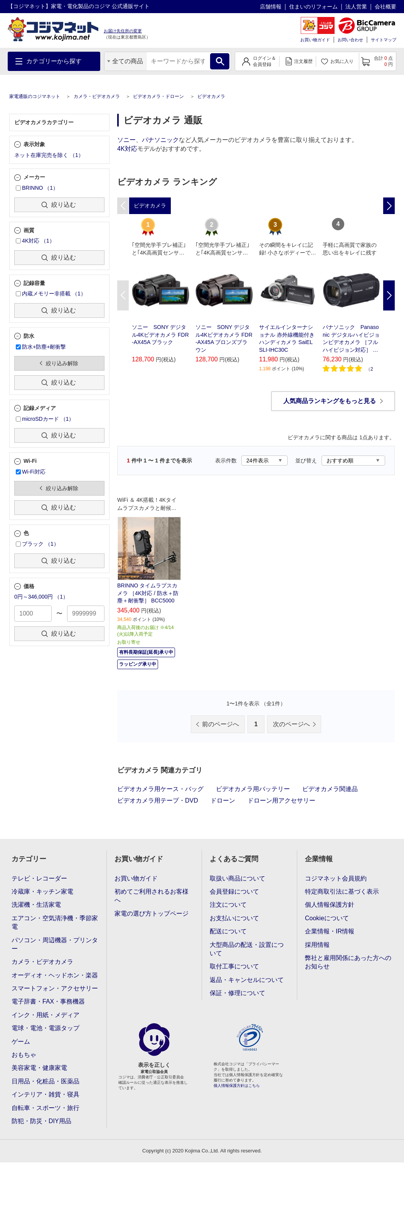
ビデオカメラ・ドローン (158, 96)
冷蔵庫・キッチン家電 (42, 891)
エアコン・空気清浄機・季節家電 (55, 922)
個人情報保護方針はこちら (237, 1085)
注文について (228, 904)
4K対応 (127, 148)
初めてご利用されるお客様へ (151, 895)
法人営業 (356, 6)
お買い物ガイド (315, 39)
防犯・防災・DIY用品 (41, 1121)
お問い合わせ (350, 39)
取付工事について (234, 966)
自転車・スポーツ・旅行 (45, 1108)
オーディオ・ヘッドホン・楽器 (55, 975)
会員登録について (234, 891)
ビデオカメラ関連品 (330, 789)
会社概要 (385, 6)
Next (389, 295)
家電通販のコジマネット (34, 96)
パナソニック (160, 140)
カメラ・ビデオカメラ (97, 96)
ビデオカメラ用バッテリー (253, 789)
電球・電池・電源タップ (45, 1028)
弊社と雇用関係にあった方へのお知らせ (348, 962)
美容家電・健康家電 (39, 1067)
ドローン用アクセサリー (281, 800)
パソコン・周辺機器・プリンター (55, 944)
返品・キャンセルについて (247, 980)
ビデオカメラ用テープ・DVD (157, 800)
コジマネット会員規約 (336, 878)
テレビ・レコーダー (39, 878)
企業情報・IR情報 (329, 931)
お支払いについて (234, 918)
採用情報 (317, 944)
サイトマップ (383, 39)
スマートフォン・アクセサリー (55, 988)
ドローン (222, 800)
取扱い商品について (237, 878)
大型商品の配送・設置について (247, 949)
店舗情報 (270, 6)
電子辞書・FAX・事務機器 (48, 1001)
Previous (123, 295)
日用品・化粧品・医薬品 (45, 1081)
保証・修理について (237, 993)
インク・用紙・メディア (45, 1015)
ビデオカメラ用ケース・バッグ (160, 789)
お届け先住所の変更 (123, 31)
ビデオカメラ (211, 96)
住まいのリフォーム (313, 6)
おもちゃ (24, 1054)
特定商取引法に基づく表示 (342, 891)
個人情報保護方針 (329, 904)
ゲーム (21, 1041)
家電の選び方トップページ (151, 913)
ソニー (126, 140)
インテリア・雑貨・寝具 (45, 1094)
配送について (228, 931)
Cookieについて (327, 918)
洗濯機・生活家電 (36, 904)
